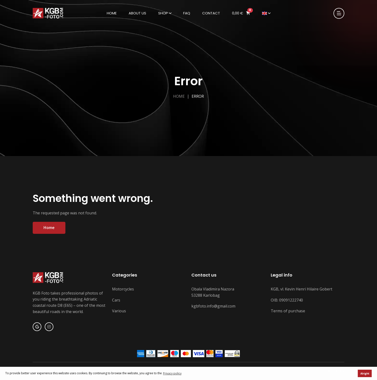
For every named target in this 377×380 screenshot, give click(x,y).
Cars (116, 300)
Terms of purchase (288, 311)
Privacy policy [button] (172, 373)
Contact (211, 13)
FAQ (186, 13)
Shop (163, 13)
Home (112, 13)
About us (137, 13)
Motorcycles (123, 289)
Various (119, 311)
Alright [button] (364, 373)
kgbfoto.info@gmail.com (213, 306)
